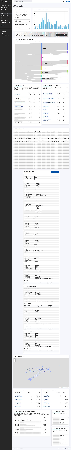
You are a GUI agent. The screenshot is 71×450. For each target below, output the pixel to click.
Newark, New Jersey (17, 406)
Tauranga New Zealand (46, 396)
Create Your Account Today (61, 34)
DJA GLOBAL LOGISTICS (46, 122)
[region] (6, 226)
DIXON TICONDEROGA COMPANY (48, 93)
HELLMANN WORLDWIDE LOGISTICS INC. (42, 78)
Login (64, 1)
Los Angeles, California (18, 400)
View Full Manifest (55, 172)
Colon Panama (45, 405)
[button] (14, 359)
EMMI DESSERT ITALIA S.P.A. (60, 73)
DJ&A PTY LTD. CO (38, 80)
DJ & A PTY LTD (18, 61)
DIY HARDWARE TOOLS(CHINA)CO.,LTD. (49, 102)
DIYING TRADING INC (46, 106)
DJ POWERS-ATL (45, 120)
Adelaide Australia (45, 402)
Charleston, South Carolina (18, 396)
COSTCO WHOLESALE (39, 72)
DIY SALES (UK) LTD (46, 103)
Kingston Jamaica (45, 399)
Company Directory (18, 3)
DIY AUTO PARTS (45, 100)
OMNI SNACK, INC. (59, 61)
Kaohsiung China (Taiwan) (47, 400)
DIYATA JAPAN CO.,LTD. (46, 105)
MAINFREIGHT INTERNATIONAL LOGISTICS (62, 46)
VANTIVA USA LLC (59, 79)
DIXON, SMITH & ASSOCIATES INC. (48, 97)
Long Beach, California (18, 393)
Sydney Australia (45, 393)
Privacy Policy (60, 448)
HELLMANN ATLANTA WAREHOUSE (41, 75)
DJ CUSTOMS (45, 110)
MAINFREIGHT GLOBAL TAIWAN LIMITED (62, 53)
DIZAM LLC (44, 107)
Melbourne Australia (46, 403)
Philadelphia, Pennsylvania (18, 399)
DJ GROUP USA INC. (46, 112)
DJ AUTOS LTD (45, 109)
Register (68, 1)
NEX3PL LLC (16, 110)
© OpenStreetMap (64, 387)
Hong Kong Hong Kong (46, 406)
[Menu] (13, 1)
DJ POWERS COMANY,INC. (47, 119)
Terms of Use (65, 448)
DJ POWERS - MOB (45, 116)
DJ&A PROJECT (38, 68)
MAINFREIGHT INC (38, 48)
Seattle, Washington (17, 402)
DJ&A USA (37, 57)
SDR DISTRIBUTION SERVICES (19, 106)
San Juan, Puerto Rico (18, 403)
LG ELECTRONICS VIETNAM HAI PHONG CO (62, 74)
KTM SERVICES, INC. (59, 63)
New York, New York (18, 405)
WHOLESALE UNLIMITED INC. (60, 66)
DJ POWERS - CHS (45, 113)
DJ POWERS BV (45, 117)
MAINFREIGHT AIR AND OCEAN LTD (61, 51)
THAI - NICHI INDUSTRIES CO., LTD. (41, 63)
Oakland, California (17, 395)
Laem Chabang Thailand (46, 395)
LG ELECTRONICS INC (59, 71)
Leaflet (60, 387)
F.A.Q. (69, 448)
